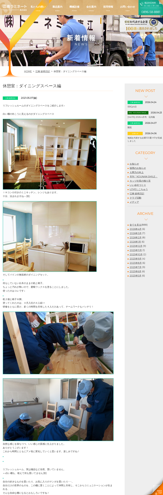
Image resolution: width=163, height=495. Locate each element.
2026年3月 (136, 233)
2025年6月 (135, 271)
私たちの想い (38, 6)
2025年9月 (136, 258)
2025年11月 (136, 250)
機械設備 (74, 6)
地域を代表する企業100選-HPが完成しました (145, 139)
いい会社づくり (138, 185)
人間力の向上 (137, 172)
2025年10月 (136, 254)
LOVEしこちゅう (139, 189)
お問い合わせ (127, 6)
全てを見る (135, 224)
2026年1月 (135, 241)
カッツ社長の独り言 (140, 180)
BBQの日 (132, 106)
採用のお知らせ (138, 168)
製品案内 (57, 6)
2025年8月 (136, 263)
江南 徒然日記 (137, 193)
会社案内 (91, 6)
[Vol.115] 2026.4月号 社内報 (141, 117)
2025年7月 (136, 267)
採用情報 (108, 6)
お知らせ (134, 164)
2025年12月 (136, 246)
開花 (130, 127)
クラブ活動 (135, 197)
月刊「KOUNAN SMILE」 (144, 176)
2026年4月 (136, 229)
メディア (134, 202)
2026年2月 (136, 237)
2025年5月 (135, 275)
